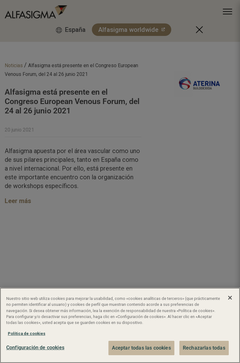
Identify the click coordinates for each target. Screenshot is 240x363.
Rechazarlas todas (204, 348)
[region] (120, 325)
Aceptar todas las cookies (141, 348)
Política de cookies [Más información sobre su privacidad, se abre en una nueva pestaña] (26, 333)
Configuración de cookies (35, 348)
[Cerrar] (230, 298)
